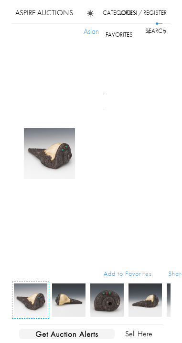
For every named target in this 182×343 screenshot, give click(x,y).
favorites (119, 34)
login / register (143, 13)
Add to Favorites (128, 273)
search (156, 31)
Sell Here (138, 334)
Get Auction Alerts (66, 334)
